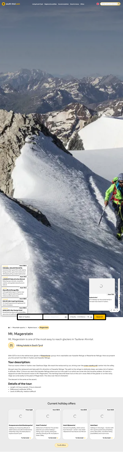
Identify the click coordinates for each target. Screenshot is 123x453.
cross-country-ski (90, 366)
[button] (111, 310)
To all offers (61, 445)
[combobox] (30, 317)
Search (99, 317)
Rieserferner (45, 356)
